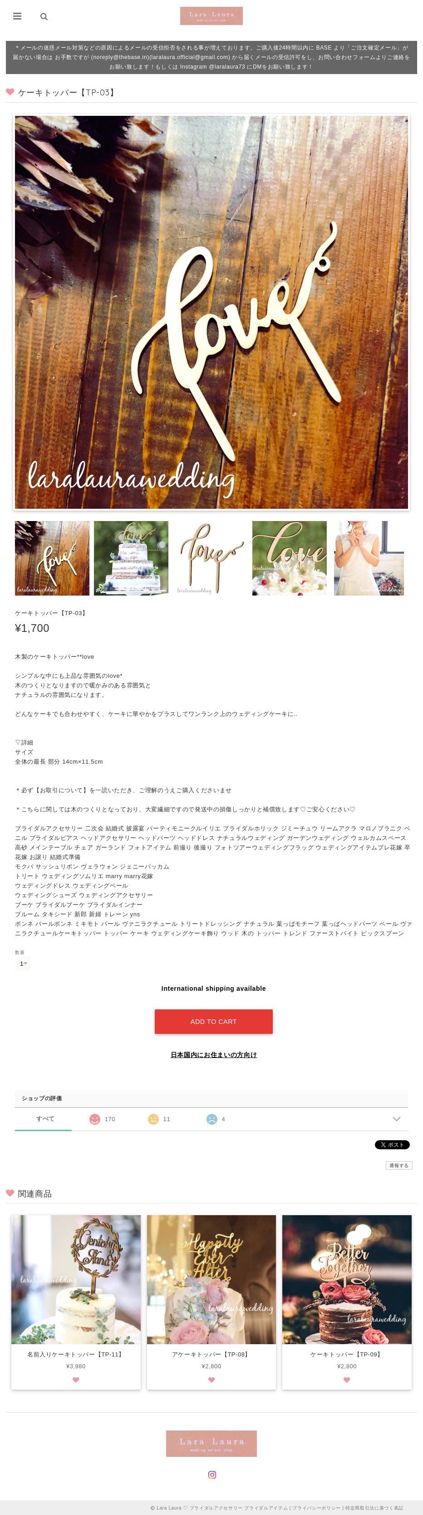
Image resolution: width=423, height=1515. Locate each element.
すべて (45, 1117)
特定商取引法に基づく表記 (374, 1507)
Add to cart (214, 1019)
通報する (399, 1163)
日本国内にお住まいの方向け (214, 1053)
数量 (20, 952)
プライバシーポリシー (316, 1507)
